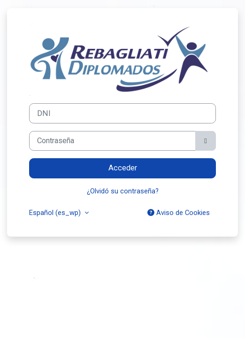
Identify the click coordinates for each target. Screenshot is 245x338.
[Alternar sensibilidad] (205, 141)
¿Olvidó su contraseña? (123, 191)
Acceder (122, 167)
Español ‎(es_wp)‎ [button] (56, 212)
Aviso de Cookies (178, 212)
